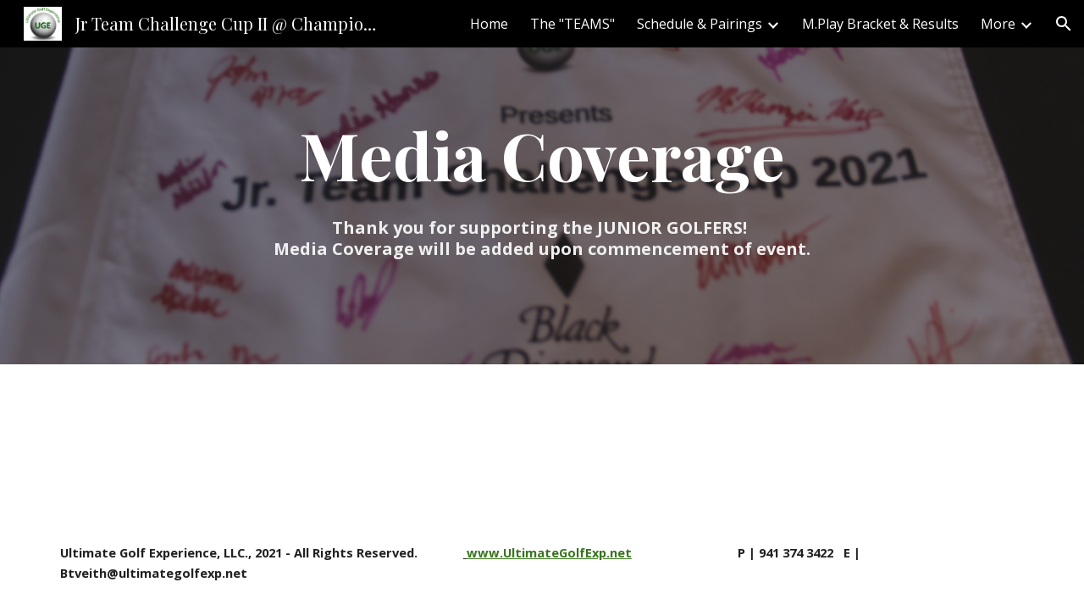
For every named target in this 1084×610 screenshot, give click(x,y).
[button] (1063, 23)
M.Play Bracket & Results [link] (880, 23)
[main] (542, 184)
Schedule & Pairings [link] (699, 23)
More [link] (998, 23)
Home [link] (489, 23)
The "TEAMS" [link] (572, 23)
